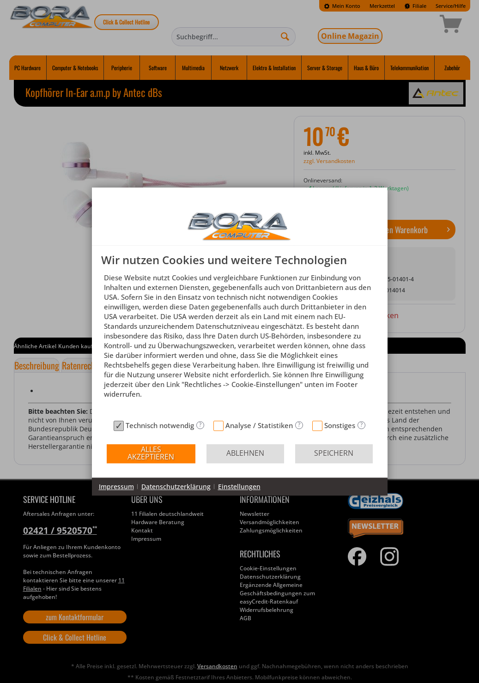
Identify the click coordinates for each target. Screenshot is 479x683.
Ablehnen (245, 453)
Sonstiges (339, 425)
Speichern (333, 453)
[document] (239, 335)
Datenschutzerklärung (176, 486)
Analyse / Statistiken (259, 425)
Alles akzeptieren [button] (150, 453)
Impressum (116, 486)
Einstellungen (239, 486)
